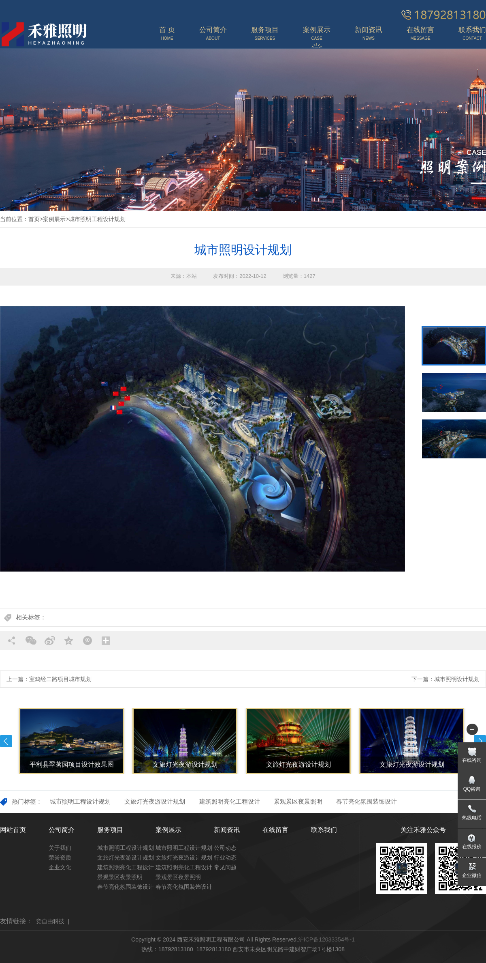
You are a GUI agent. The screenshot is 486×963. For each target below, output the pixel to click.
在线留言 (275, 829)
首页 (34, 219)
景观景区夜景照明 (298, 801)
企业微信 (472, 875)
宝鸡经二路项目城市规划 (60, 679)
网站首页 (13, 829)
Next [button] (480, 741)
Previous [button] (6, 741)
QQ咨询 (472, 789)
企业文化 (60, 867)
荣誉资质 (60, 857)
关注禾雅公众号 (423, 829)
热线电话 (472, 818)
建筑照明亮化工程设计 (229, 801)
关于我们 (60, 848)
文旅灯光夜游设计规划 (154, 801)
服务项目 (110, 829)
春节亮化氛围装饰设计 (366, 801)
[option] (202, 439)
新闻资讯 (227, 829)
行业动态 (225, 857)
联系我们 (324, 829)
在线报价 (472, 846)
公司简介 (62, 829)
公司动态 (225, 848)
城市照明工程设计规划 (97, 219)
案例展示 (54, 219)
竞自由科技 (50, 921)
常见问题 (225, 867)
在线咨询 (472, 760)
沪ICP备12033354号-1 (326, 939)
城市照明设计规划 (457, 679)
